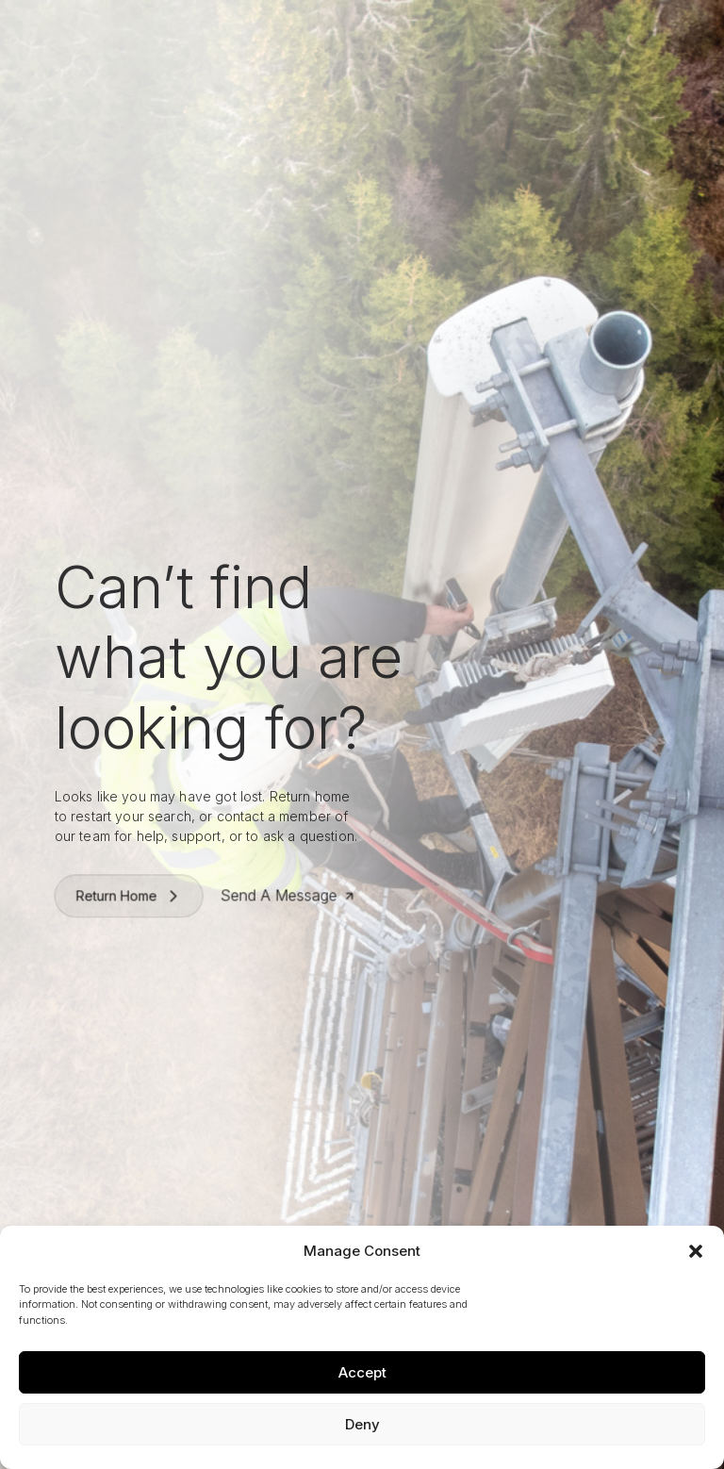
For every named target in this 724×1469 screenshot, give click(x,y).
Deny (362, 1424)
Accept (362, 1372)
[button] (695, 1251)
